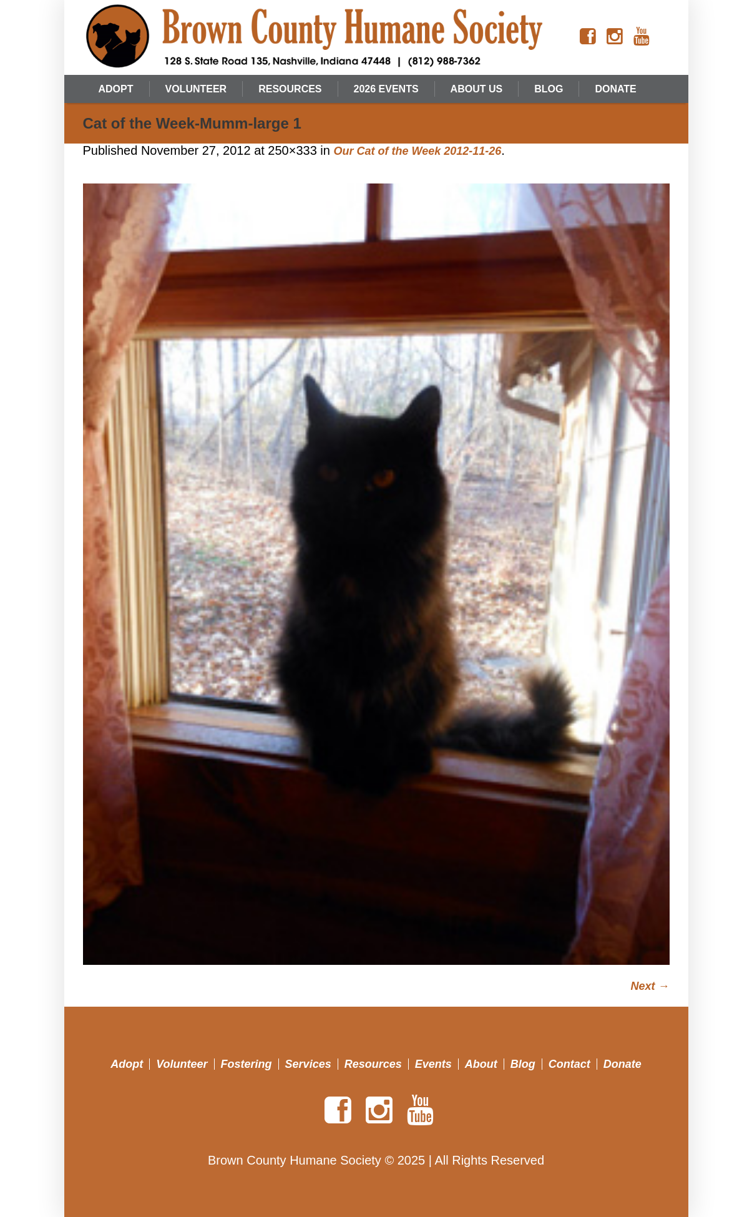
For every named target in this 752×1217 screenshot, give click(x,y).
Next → (649, 986)
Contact (569, 1064)
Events (433, 1064)
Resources (373, 1064)
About (481, 1064)
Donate (622, 1064)
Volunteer (181, 1064)
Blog (522, 1064)
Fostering (246, 1064)
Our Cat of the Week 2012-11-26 (417, 151)
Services (308, 1064)
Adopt (126, 1064)
